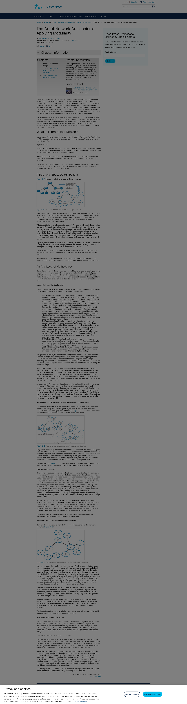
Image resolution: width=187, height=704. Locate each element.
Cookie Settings (132, 694)
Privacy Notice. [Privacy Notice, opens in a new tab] (81, 702)
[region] (93, 694)
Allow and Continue (152, 694)
